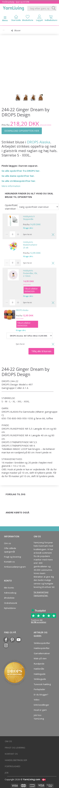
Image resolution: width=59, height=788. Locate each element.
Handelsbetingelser (16, 760)
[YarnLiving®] (14, 7)
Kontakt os (9, 561)
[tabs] (51, 18)
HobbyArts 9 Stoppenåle (28, 217)
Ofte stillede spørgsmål (10, 550)
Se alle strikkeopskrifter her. (19, 180)
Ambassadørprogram (14, 566)
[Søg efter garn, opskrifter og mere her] (54, 8)
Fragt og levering (12, 556)
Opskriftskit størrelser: (11, 207)
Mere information (11, 186)
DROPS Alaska (38, 142)
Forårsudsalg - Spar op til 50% (15, 1)
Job (6, 772)
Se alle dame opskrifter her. (18, 175)
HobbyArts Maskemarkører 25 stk (30, 245)
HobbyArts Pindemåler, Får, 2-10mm (30, 273)
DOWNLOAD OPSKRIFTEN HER (21, 130)
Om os (7, 543)
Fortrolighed (12, 766)
